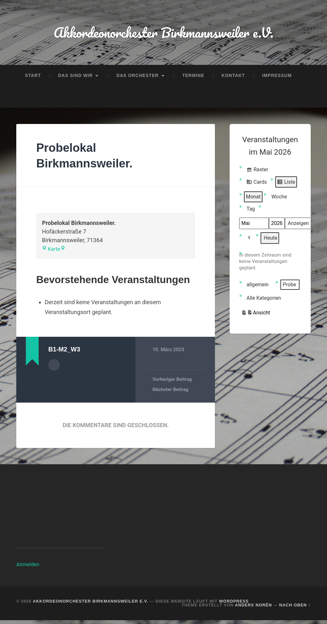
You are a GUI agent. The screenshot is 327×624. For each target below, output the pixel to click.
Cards (256, 186)
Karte (52, 252)
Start (33, 78)
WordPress (234, 605)
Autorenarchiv (54, 368)
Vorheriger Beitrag (172, 383)
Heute (270, 241)
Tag (251, 212)
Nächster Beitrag (170, 393)
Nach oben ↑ (294, 609)
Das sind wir (75, 78)
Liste (286, 186)
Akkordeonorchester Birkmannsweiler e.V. (163, 33)
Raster (257, 174)
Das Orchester (137, 78)
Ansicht (255, 317)
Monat (253, 200)
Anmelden (27, 568)
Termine (193, 78)
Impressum (277, 78)
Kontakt (233, 78)
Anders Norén (253, 609)
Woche (279, 200)
